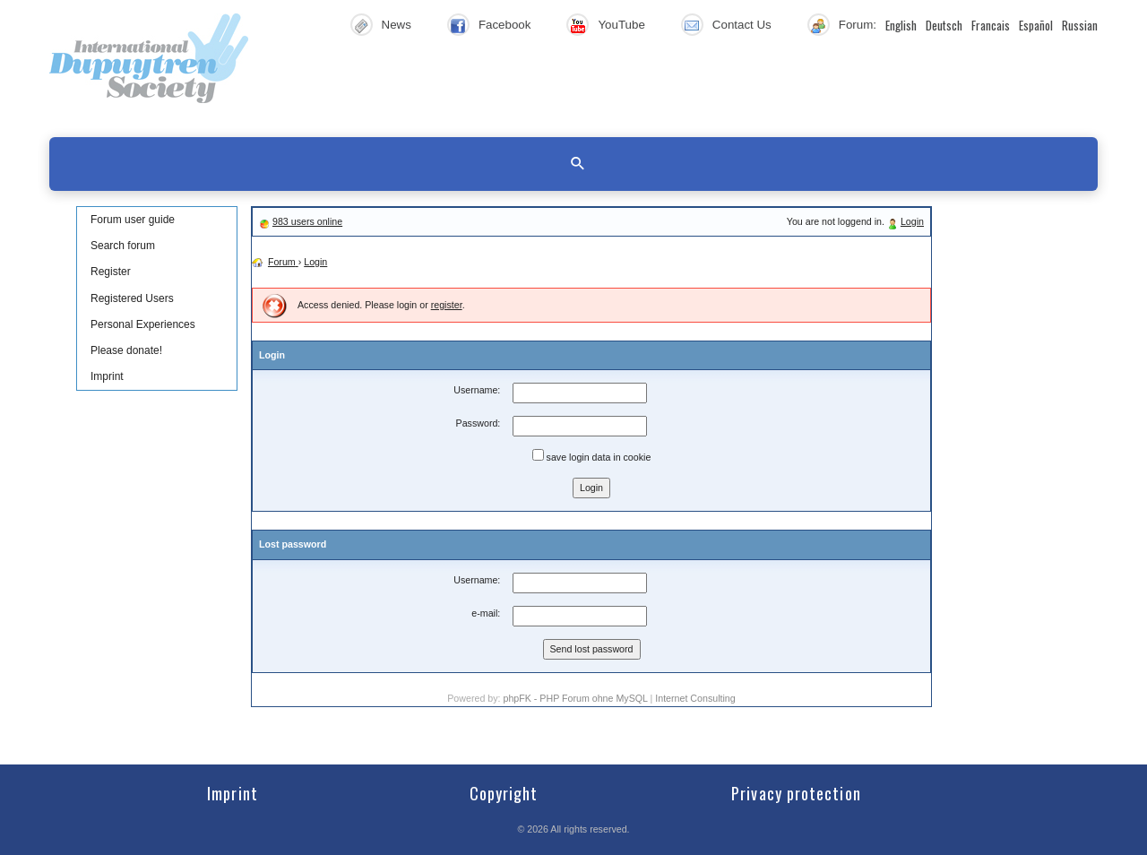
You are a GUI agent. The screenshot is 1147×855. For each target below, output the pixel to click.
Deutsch (944, 25)
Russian (1080, 25)
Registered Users (132, 298)
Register (111, 271)
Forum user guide (133, 219)
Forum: (857, 24)
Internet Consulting (695, 698)
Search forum (123, 245)
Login (912, 221)
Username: (476, 389)
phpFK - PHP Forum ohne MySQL (576, 698)
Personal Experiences (143, 324)
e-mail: (485, 613)
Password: (478, 423)
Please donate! (126, 350)
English (901, 25)
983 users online (307, 221)
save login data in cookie (591, 455)
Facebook (505, 24)
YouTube (621, 24)
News (396, 24)
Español (1036, 25)
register (446, 304)
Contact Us (742, 24)
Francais (990, 25)
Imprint (107, 376)
